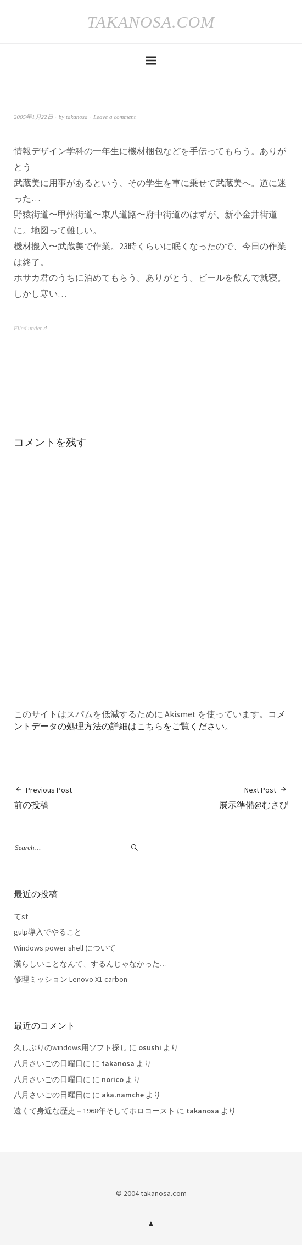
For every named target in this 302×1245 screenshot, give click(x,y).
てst (21, 916)
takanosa (77, 116)
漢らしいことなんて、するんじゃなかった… (90, 964)
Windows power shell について (65, 948)
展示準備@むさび (253, 797)
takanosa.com (151, 22)
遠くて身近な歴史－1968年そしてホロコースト (94, 1111)
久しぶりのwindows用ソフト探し (70, 1047)
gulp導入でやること (48, 932)
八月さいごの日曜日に (52, 1063)
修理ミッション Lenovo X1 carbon (70, 979)
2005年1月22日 (33, 116)
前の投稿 (43, 797)
